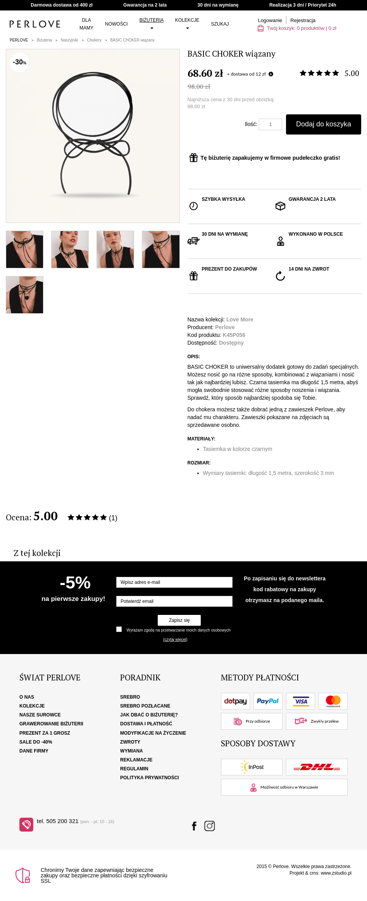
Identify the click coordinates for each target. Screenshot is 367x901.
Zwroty (130, 742)
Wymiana (131, 751)
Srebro (130, 697)
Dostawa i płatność (146, 724)
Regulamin (134, 769)
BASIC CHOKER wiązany (132, 40)
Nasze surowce (40, 715)
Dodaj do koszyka (323, 124)
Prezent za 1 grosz (44, 733)
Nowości (116, 24)
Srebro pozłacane (145, 706)
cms (314, 873)
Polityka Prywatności (149, 777)
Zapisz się (179, 620)
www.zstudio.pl (336, 873)
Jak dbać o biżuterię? (149, 715)
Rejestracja (302, 20)
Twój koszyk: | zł (297, 28)
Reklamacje (136, 760)
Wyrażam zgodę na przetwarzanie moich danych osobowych (179, 630)
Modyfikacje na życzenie (153, 733)
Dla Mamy (86, 24)
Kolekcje (187, 23)
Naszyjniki (69, 40)
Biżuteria (152, 23)
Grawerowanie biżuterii (51, 724)
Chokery (94, 40)
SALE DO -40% (35, 742)
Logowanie (270, 20)
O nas (26, 697)
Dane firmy (33, 751)
